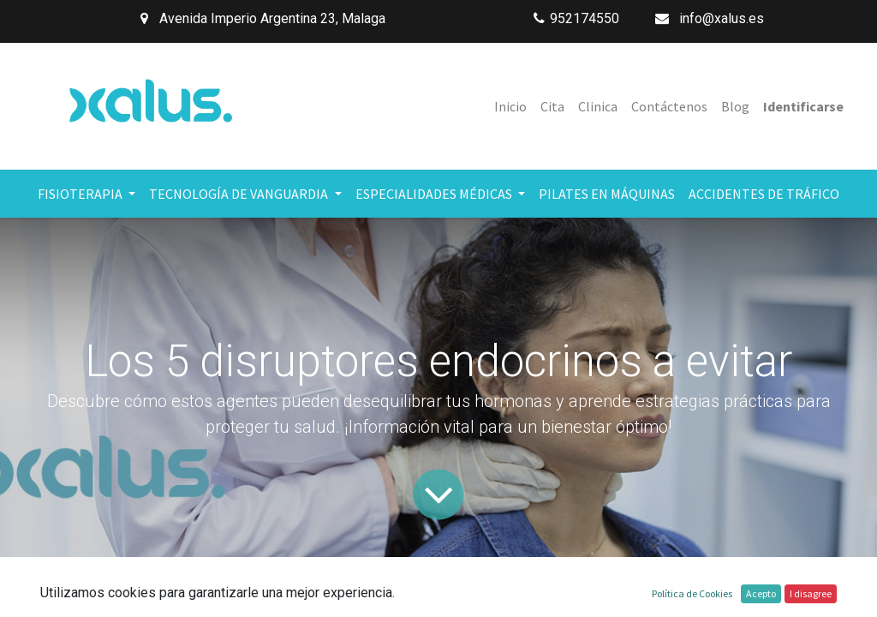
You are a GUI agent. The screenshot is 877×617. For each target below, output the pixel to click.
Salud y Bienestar (303, 587)
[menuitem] (510, 106)
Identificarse (803, 106)
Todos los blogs (179, 587)
